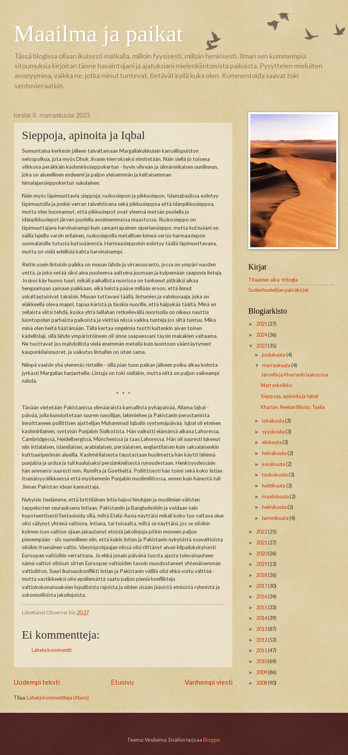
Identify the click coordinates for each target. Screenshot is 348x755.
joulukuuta (274, 355)
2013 (262, 629)
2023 (262, 346)
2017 (262, 586)
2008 (262, 683)
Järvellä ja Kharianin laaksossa (294, 374)
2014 (262, 618)
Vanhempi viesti (209, 682)
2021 (262, 542)
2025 (262, 324)
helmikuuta (274, 507)
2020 (262, 553)
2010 (262, 661)
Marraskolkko (276, 385)
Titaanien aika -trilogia (273, 280)
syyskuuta (273, 431)
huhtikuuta (274, 485)
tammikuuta (275, 518)
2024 (262, 335)
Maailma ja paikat (98, 33)
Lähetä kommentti (52, 650)
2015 (262, 607)
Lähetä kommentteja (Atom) (58, 697)
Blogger (211, 740)
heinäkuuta (274, 453)
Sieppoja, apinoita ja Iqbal (289, 396)
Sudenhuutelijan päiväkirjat (278, 290)
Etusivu (122, 682)
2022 (262, 531)
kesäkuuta (274, 464)
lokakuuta (273, 421)
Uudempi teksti (37, 682)
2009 (262, 672)
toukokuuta (275, 474)
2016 (262, 596)
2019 (262, 564)
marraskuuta (276, 365)
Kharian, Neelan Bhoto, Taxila (293, 407)
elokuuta (272, 442)
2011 (262, 650)
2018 (262, 575)
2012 (262, 640)
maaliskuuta (276, 496)
